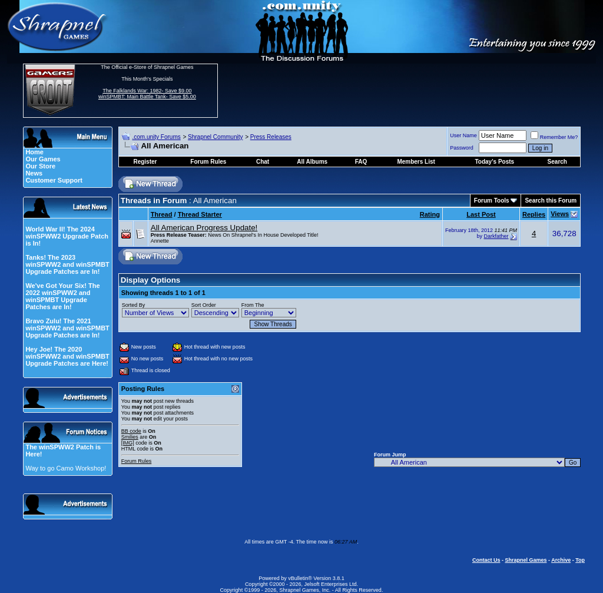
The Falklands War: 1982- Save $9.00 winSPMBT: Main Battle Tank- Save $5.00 (147, 94)
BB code (131, 431)
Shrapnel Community (215, 137)
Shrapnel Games (525, 560)
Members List (416, 161)
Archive (561, 560)
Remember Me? (554, 137)
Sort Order (203, 305)
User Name (463, 135)
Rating (430, 214)
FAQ (361, 161)
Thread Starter (200, 214)
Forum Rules (136, 461)
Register (145, 161)
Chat (262, 161)
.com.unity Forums (156, 137)
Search (557, 161)
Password (461, 148)
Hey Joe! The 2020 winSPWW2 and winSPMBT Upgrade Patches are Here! (67, 356)
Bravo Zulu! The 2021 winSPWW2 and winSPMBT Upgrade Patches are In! (67, 328)
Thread (162, 214)
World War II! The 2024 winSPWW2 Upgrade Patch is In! (66, 236)
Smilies (129, 437)
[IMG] (127, 443)
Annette (160, 241)
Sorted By (133, 305)
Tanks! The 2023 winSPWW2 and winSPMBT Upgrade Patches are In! (67, 264)
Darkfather (495, 236)
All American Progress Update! (204, 227)
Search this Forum (551, 200)
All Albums (312, 161)
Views (560, 213)
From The (252, 305)
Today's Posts (494, 161)
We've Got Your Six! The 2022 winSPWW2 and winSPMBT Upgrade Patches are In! (62, 296)
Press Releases (270, 137)
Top (580, 560)
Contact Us (486, 560)
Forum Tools (491, 200)
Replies (533, 214)
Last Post (481, 214)
